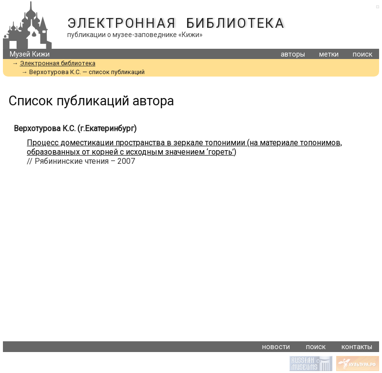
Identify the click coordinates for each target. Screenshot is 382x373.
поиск (362, 54)
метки (329, 54)
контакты (357, 347)
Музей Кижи (30, 54)
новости (276, 347)
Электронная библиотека (176, 23)
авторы (293, 54)
